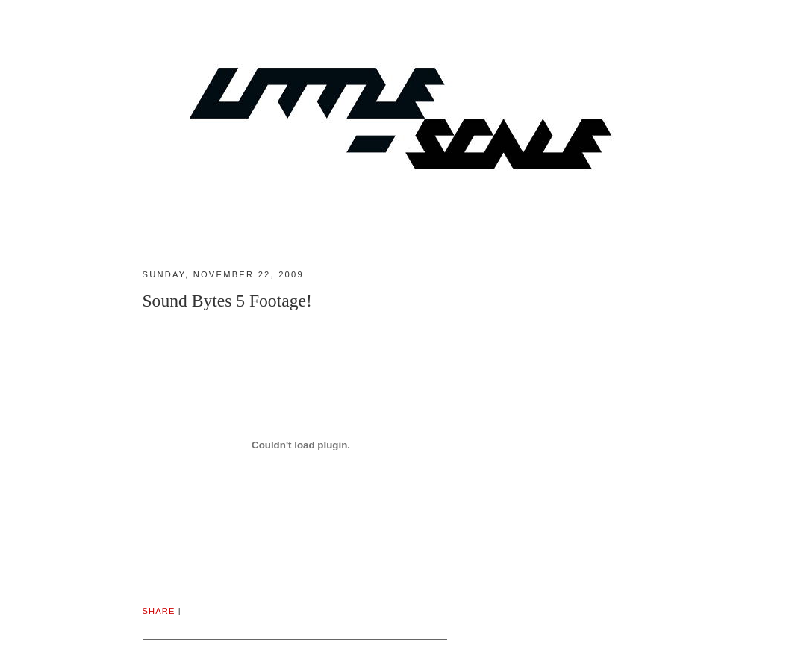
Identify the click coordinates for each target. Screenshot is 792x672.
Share (159, 610)
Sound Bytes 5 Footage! (227, 300)
